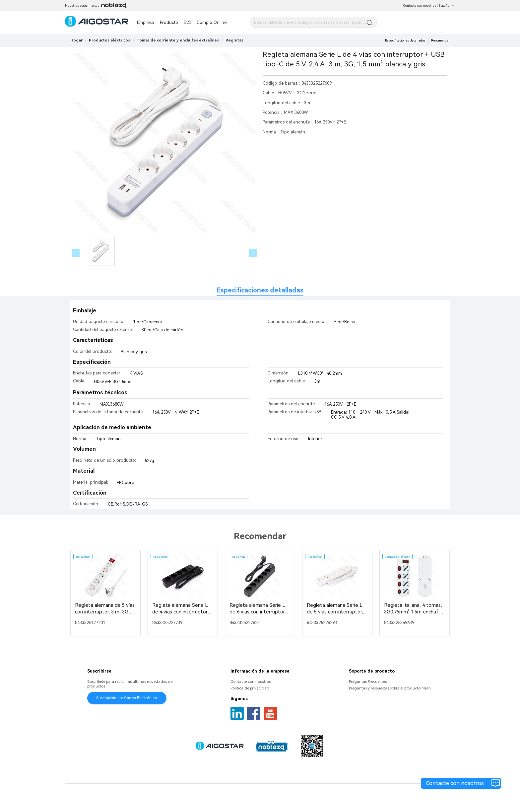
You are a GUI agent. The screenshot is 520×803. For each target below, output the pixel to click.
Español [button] (446, 5)
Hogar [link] (76, 40)
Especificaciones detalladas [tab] (260, 290)
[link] (109, 40)
